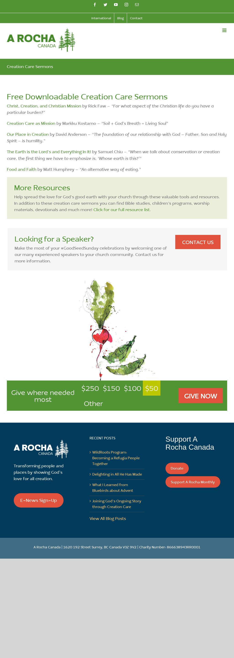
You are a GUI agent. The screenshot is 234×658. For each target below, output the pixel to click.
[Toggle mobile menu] (224, 30)
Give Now (200, 395)
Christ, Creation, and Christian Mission (44, 106)
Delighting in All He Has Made (117, 474)
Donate (177, 468)
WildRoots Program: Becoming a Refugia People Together (116, 458)
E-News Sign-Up (38, 500)
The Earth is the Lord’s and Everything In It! (49, 151)
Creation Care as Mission (31, 123)
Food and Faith (21, 169)
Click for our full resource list (121, 209)
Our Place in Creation (28, 134)
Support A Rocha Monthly (193, 481)
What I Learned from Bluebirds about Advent (112, 487)
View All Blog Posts (108, 518)
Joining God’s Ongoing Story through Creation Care (116, 503)
